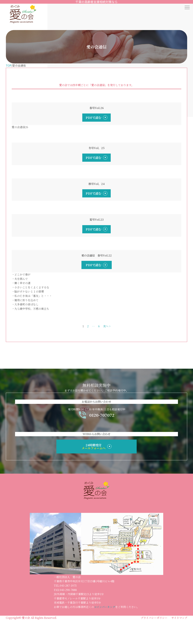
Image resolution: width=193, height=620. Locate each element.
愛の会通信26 (20, 127)
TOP (8, 65)
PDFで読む (93, 117)
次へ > (107, 326)
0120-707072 (96, 415)
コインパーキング (104, 607)
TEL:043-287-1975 (65, 585)
